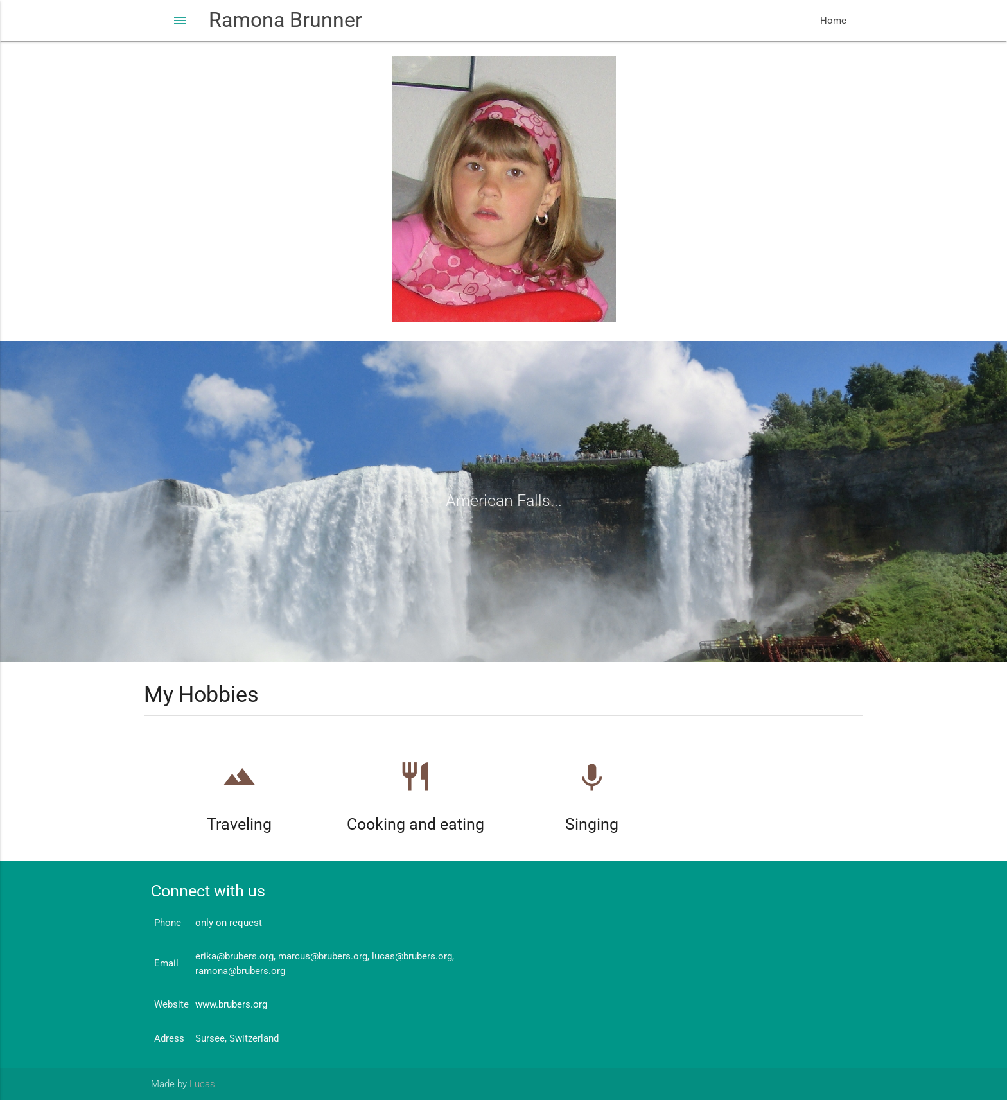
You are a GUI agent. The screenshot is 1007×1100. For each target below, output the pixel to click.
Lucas (202, 1084)
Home (833, 20)
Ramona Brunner (285, 20)
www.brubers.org (231, 1004)
